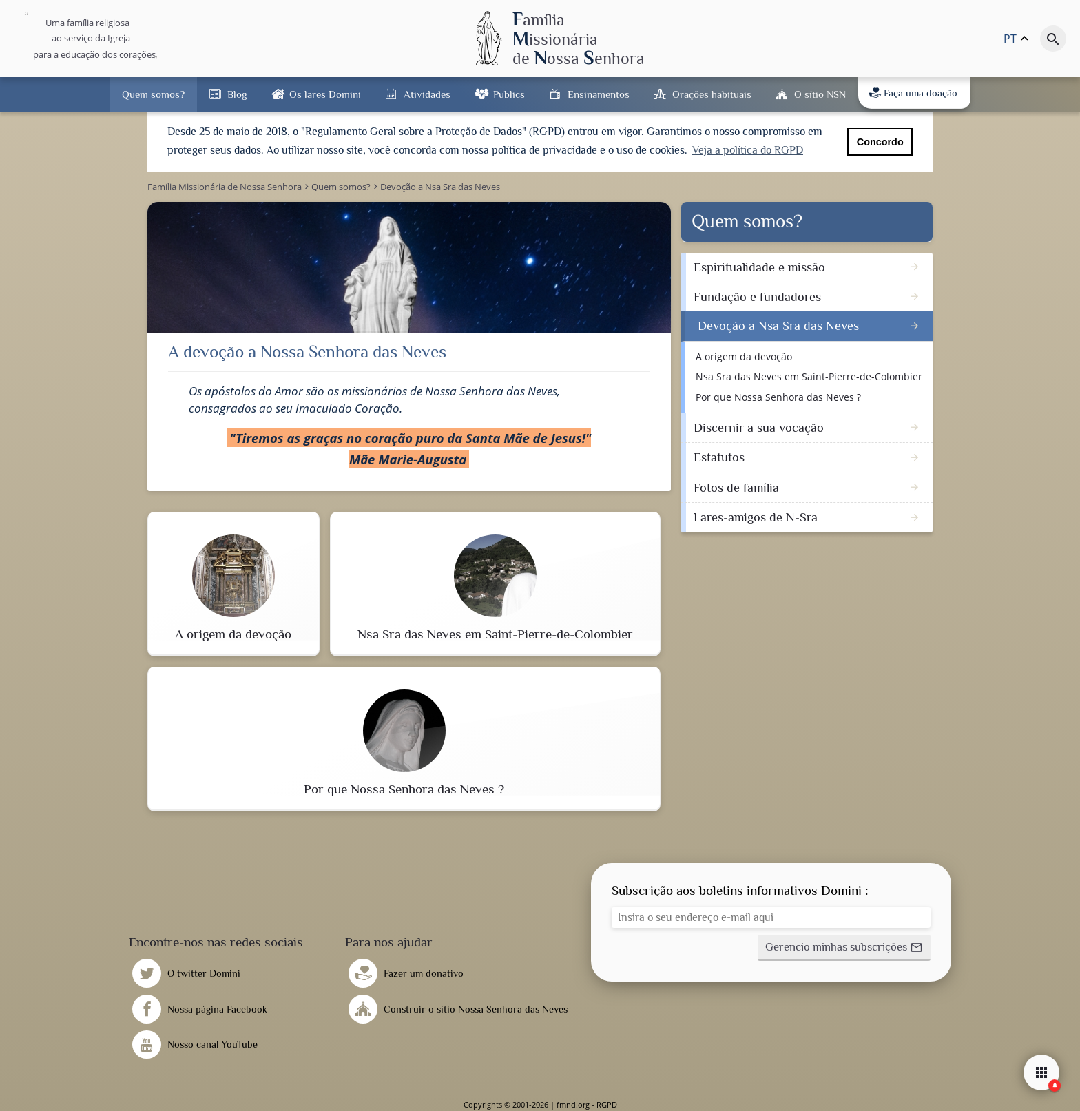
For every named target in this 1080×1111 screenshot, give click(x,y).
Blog (237, 94)
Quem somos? (153, 94)
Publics (509, 94)
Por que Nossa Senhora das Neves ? (778, 396)
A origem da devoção (744, 355)
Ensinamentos (599, 94)
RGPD (606, 1104)
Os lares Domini (325, 94)
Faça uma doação (913, 92)
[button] (844, 948)
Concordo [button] (880, 141)
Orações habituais (711, 94)
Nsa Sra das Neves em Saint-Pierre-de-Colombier (809, 376)
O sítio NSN (820, 94)
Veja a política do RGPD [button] (747, 150)
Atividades (427, 94)
